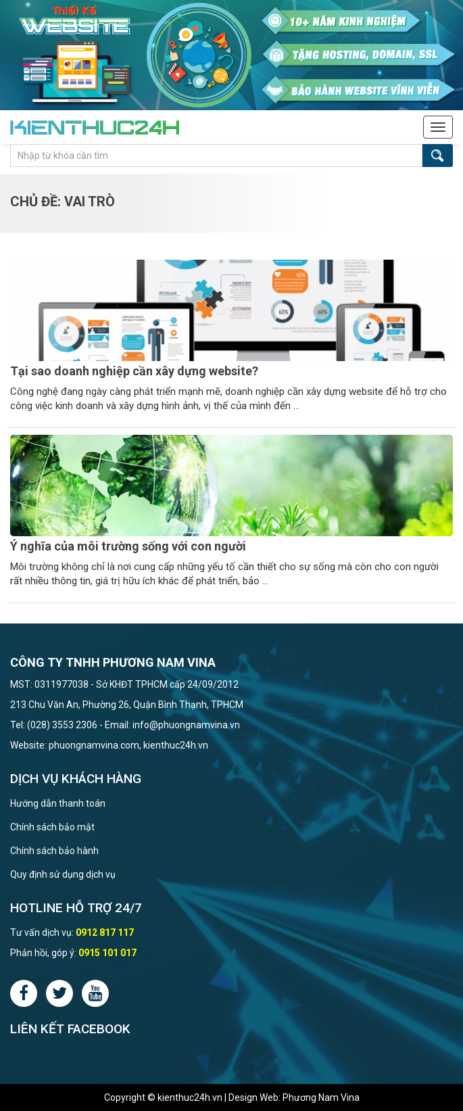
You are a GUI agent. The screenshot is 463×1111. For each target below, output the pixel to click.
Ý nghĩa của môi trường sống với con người (128, 546)
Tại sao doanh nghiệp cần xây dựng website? (134, 371)
